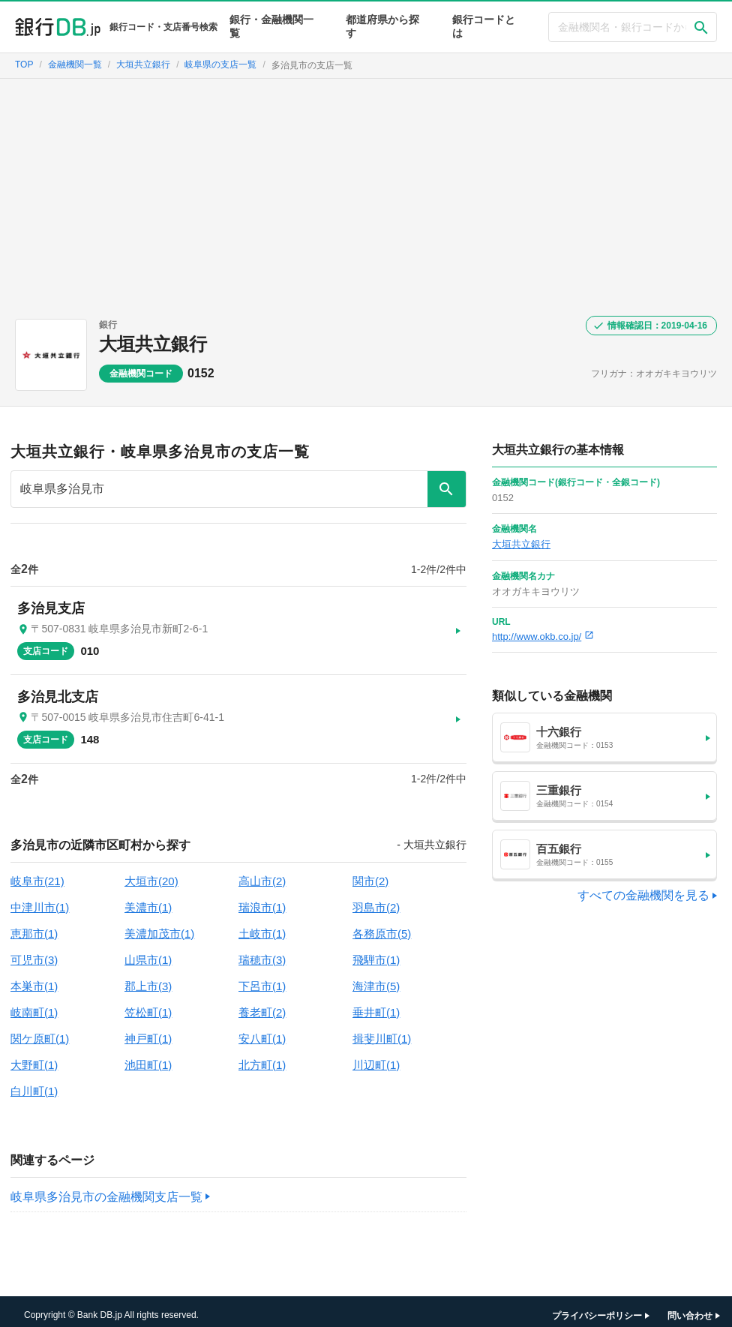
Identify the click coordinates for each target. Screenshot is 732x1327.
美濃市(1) (148, 899)
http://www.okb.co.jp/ (543, 636)
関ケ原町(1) (39, 1031)
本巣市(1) (34, 978)
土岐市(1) (262, 926)
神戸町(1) (148, 1031)
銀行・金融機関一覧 (272, 26)
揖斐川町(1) (381, 1031)
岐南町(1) (34, 1004)
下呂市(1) (262, 978)
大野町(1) (34, 1057)
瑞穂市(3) (262, 952)
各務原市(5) (381, 926)
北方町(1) (262, 1057)
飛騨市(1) (376, 952)
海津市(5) (376, 978)
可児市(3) (34, 952)
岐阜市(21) (37, 873)
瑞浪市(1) (262, 899)
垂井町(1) (376, 1004)
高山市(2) (262, 873)
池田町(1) (148, 1057)
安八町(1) (262, 1031)
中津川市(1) (39, 899)
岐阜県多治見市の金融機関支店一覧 (106, 1189)
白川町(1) (34, 1083)
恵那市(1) (34, 926)
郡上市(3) (148, 978)
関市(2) (370, 873)
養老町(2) (262, 1004)
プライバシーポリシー (597, 1308)
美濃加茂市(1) (159, 926)
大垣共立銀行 (153, 344)
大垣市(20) (151, 873)
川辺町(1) (376, 1057)
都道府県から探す (382, 26)
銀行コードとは (483, 26)
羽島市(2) (376, 899)
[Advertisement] (366, 191)
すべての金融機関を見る (644, 895)
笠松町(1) (148, 1004)
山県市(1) (148, 952)
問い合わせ (690, 1308)
